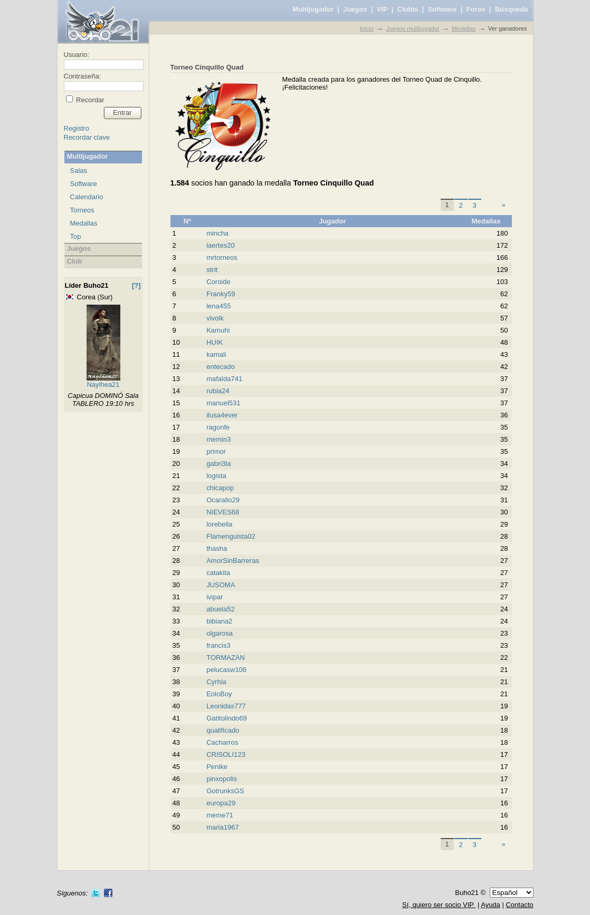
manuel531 (223, 403)
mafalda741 (224, 379)
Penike (216, 767)
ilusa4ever (221, 415)
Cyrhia (216, 682)
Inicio (367, 28)
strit (211, 270)
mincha (217, 233)
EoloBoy (219, 694)
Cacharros (222, 742)
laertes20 (220, 245)
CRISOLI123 (225, 754)
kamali (216, 354)
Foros (475, 9)
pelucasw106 (226, 670)
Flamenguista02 (230, 536)
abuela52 (220, 609)
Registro (76, 128)
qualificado (222, 730)
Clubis (407, 9)
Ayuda (490, 905)
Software (441, 9)
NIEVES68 (222, 512)
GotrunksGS (225, 791)
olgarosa (219, 633)
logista (216, 476)
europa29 (220, 803)
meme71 (219, 815)
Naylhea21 (103, 384)
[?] (136, 285)
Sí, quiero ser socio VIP (438, 905)
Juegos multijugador (412, 28)
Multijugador (313, 9)
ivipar (214, 597)
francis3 (218, 645)
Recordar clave (87, 137)
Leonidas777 (225, 706)
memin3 (218, 439)
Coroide (218, 282)
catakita (218, 573)
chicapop (220, 488)
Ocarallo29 (223, 500)
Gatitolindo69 (226, 718)
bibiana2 (219, 621)
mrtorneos (221, 257)
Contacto (519, 905)
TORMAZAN (225, 657)
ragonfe (218, 427)
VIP (382, 9)
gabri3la (218, 464)
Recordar (89, 100)
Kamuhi (218, 330)
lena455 (218, 306)
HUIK (214, 342)
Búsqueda (511, 9)
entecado (220, 367)
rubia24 (217, 391)
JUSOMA (220, 585)
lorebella (219, 524)
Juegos (355, 9)
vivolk (215, 318)
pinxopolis (221, 779)
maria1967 (222, 827)
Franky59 (220, 294)
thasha (216, 548)
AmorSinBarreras (232, 560)
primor (216, 451)
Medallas (463, 28)
